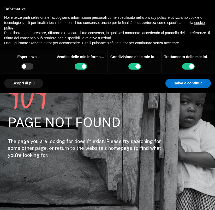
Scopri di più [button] (24, 83)
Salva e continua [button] (188, 83)
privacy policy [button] (156, 17)
